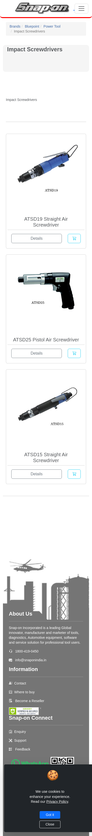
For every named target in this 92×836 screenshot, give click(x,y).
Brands (15, 26)
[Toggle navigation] (81, 8)
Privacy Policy (57, 801)
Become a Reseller (29, 701)
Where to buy (24, 692)
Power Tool (51, 26)
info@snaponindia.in (30, 660)
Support (20, 740)
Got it (50, 815)
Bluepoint (32, 26)
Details (37, 238)
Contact (20, 683)
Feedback (22, 749)
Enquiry (20, 732)
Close (50, 824)
